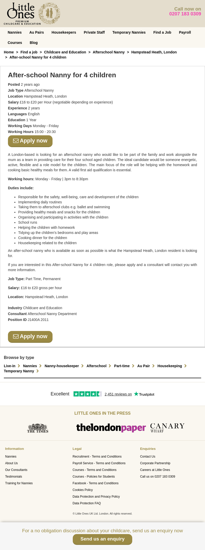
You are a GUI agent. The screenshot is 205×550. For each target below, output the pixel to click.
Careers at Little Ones (155, 470)
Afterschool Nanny (109, 52)
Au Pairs (36, 32)
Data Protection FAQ (87, 503)
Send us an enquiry (102, 539)
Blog (34, 43)
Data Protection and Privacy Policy (96, 496)
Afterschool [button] (100, 366)
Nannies (15, 32)
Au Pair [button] (146, 366)
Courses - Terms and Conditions (94, 470)
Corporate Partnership (155, 463)
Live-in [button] (13, 366)
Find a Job (162, 32)
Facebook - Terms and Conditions (95, 483)
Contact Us (147, 456)
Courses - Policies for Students (94, 476)
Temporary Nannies (129, 32)
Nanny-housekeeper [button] (65, 366)
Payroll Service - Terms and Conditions (99, 463)
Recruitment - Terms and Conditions (97, 456)
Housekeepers (64, 32)
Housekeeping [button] (173, 366)
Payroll (185, 32)
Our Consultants (16, 470)
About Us (11, 463)
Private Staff (94, 32)
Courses (15, 43)
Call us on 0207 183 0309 (157, 476)
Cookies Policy (83, 490)
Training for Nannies (19, 483)
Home (9, 52)
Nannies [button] (33, 366)
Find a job (28, 52)
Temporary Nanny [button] (22, 371)
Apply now (30, 141)
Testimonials (13, 476)
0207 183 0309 (185, 13)
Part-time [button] (125, 366)
